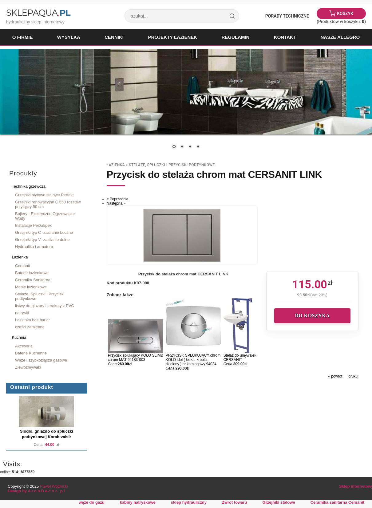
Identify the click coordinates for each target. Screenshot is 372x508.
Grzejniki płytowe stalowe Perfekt (44, 195)
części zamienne (30, 327)
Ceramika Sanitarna (32, 280)
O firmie (22, 37)
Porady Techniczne (287, 16)
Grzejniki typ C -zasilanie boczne (44, 232)
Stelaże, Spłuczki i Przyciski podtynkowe (39, 296)
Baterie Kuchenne (31, 353)
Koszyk (345, 13)
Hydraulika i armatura (34, 246)
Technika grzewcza (29, 186)
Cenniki (114, 37)
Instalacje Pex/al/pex (33, 225)
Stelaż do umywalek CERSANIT (240, 357)
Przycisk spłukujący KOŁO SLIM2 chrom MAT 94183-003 (135, 357)
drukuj (353, 376)
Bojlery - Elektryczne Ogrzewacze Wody (45, 216)
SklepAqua (38, 12)
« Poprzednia (118, 199)
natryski (22, 312)
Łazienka (20, 257)
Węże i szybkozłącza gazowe (41, 360)
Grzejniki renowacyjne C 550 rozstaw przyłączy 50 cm (48, 204)
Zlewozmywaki (28, 367)
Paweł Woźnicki (54, 486)
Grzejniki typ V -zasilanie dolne (42, 239)
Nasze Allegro (340, 37)
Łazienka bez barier (32, 320)
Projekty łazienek (172, 37)
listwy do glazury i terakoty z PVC (44, 305)
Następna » (116, 203)
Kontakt (285, 37)
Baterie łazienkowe (32, 272)
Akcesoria (24, 346)
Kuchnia (19, 337)
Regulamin (236, 37)
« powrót (335, 376)
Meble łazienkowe (31, 287)
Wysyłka (68, 37)
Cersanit (22, 265)
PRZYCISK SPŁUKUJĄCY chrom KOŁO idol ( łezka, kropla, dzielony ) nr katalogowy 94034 (193, 359)
